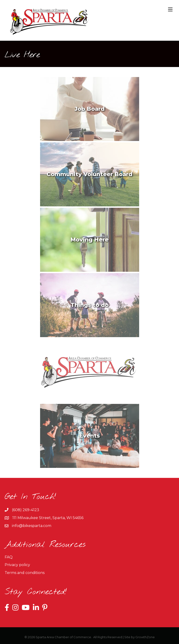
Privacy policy (17, 565)
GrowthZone (145, 637)
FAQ (9, 557)
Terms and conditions (25, 572)
